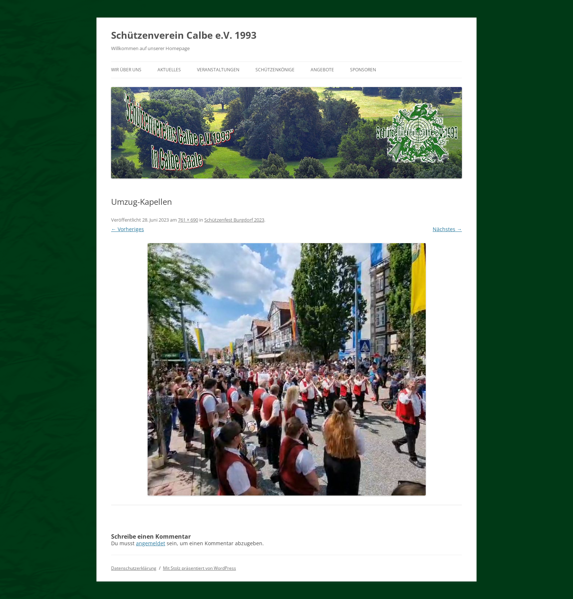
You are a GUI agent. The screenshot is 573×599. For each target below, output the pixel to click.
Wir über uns (126, 70)
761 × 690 (188, 219)
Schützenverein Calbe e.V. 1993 (184, 35)
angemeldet (150, 543)
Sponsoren (363, 70)
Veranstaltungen (218, 70)
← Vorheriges (127, 229)
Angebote (322, 70)
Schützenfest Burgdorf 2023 (234, 219)
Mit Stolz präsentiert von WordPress (199, 568)
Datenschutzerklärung (133, 568)
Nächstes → (447, 229)
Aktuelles (169, 70)
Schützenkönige (275, 70)
